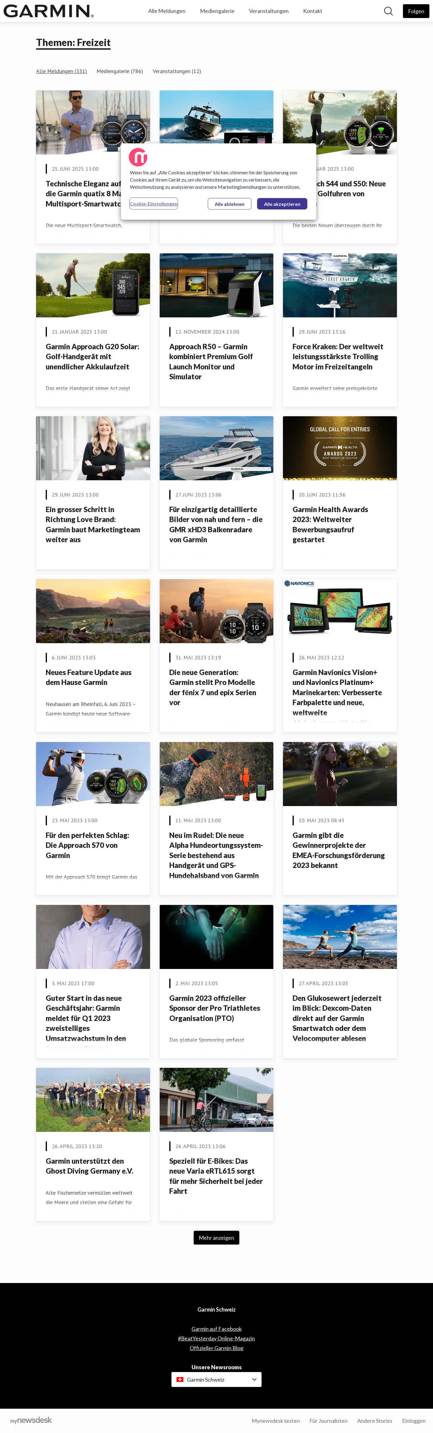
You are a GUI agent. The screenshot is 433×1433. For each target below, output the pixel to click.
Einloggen (414, 1420)
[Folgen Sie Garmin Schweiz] (416, 11)
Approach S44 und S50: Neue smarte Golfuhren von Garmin (339, 193)
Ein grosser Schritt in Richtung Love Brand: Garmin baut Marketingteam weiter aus (93, 524)
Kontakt (312, 11)
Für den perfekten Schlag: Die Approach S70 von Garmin (87, 845)
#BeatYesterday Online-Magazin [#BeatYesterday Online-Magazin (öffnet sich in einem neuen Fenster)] (216, 1338)
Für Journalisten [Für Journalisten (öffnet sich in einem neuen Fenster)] (328, 1420)
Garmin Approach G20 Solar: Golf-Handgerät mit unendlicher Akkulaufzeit (92, 356)
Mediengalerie (217, 11)
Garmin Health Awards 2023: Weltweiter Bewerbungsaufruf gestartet (330, 524)
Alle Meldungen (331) (61, 71)
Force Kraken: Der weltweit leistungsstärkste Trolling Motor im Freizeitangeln (338, 356)
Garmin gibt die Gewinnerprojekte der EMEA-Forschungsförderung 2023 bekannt (339, 850)
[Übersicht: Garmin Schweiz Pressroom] (49, 11)
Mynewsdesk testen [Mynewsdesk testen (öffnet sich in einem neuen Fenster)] (276, 1420)
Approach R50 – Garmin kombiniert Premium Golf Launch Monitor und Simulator (211, 361)
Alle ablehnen (229, 204)
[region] (218, 181)
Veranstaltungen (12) (177, 71)
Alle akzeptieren (282, 204)
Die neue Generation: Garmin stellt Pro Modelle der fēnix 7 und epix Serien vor (212, 687)
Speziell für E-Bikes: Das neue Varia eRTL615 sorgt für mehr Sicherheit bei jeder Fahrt (216, 1176)
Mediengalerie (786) (120, 71)
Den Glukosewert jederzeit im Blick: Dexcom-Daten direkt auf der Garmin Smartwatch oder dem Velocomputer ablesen (337, 1018)
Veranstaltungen (269, 11)
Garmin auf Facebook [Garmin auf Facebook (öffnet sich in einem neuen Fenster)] (217, 1328)
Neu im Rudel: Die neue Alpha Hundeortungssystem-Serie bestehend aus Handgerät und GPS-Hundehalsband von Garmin (216, 855)
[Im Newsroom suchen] (388, 11)
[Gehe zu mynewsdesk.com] (31, 1421)
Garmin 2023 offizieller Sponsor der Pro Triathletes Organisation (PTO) (214, 1008)
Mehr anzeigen (216, 1237)
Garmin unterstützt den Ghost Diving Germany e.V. (90, 1165)
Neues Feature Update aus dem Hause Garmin (88, 677)
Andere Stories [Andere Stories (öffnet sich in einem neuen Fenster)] (374, 1420)
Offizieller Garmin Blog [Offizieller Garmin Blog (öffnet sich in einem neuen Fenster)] (216, 1348)
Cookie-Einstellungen (153, 203)
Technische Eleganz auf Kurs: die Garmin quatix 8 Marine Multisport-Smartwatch (93, 193)
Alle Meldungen (167, 11)
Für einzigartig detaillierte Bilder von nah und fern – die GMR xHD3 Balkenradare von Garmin (216, 524)
